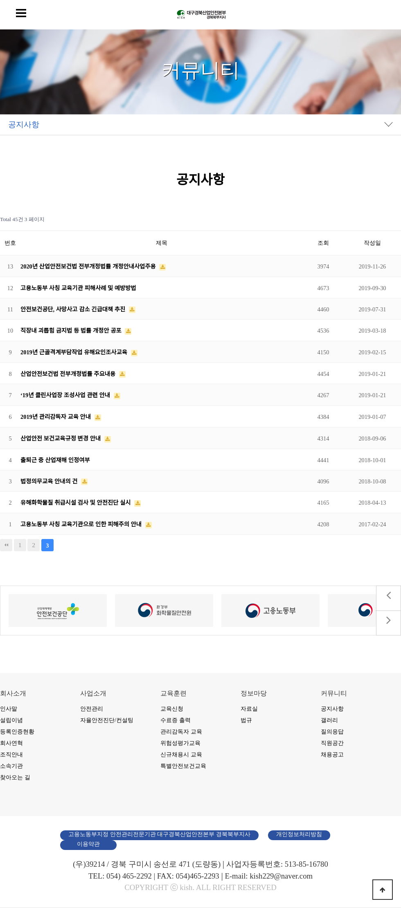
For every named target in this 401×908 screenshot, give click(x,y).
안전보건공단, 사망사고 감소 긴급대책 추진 (73, 309)
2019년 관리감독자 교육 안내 (56, 417)
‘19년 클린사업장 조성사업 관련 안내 (66, 395)
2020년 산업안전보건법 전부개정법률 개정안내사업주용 (88, 266)
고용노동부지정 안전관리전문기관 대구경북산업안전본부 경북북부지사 (159, 834)
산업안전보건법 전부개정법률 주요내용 (68, 374)
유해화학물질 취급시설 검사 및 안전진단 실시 (76, 502)
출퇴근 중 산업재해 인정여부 (55, 460)
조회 (323, 242)
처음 (6, 545)
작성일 (372, 242)
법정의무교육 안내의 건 (49, 481)
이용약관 (88, 844)
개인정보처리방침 (299, 834)
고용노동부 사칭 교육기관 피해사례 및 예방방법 (78, 288)
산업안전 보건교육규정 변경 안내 (61, 438)
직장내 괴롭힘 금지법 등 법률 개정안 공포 (71, 330)
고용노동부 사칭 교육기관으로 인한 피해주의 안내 (81, 524)
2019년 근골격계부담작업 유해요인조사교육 (74, 352)
